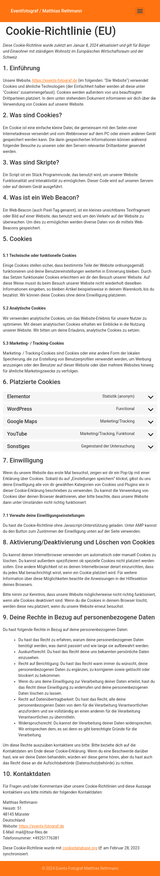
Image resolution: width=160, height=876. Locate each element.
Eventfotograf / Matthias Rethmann (46, 11)
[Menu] (140, 11)
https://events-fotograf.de (54, 80)
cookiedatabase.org (79, 848)
